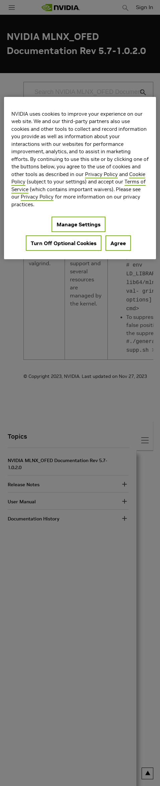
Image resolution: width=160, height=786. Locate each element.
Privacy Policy (101, 174)
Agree (118, 243)
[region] (80, 178)
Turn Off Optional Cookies (63, 243)
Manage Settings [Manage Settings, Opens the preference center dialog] (78, 224)
